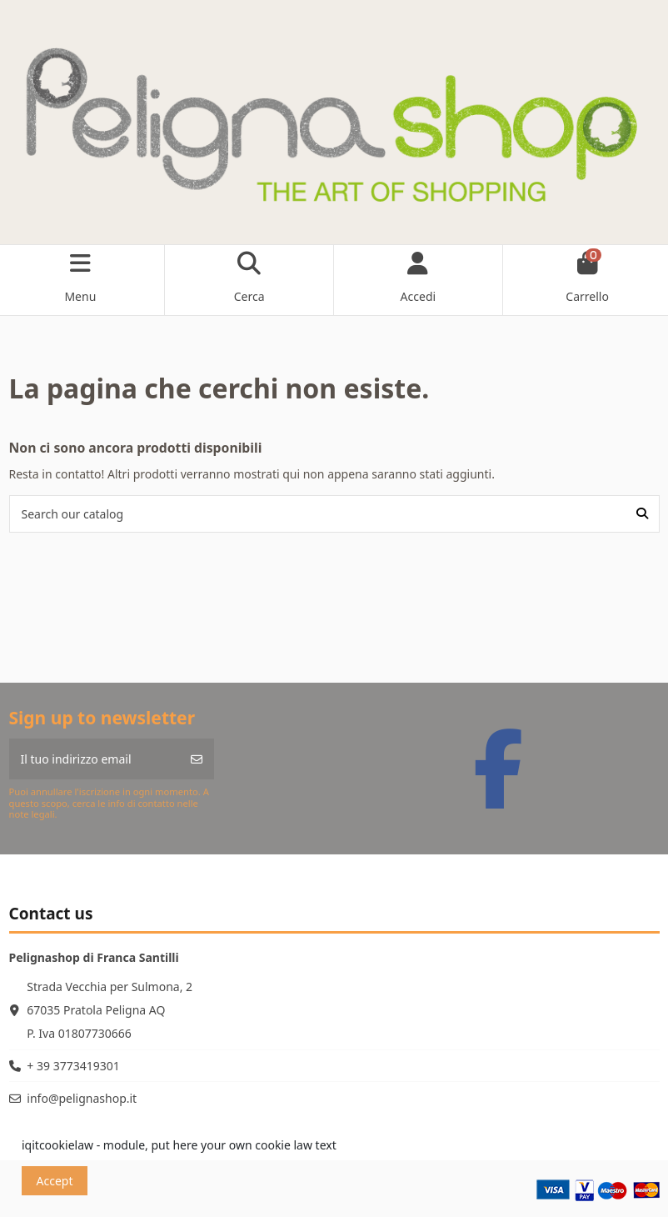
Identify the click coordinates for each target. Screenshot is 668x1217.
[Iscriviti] (196, 759)
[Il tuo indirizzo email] (94, 759)
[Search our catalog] (642, 514)
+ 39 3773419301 (73, 1066)
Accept (55, 1181)
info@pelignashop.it (82, 1098)
